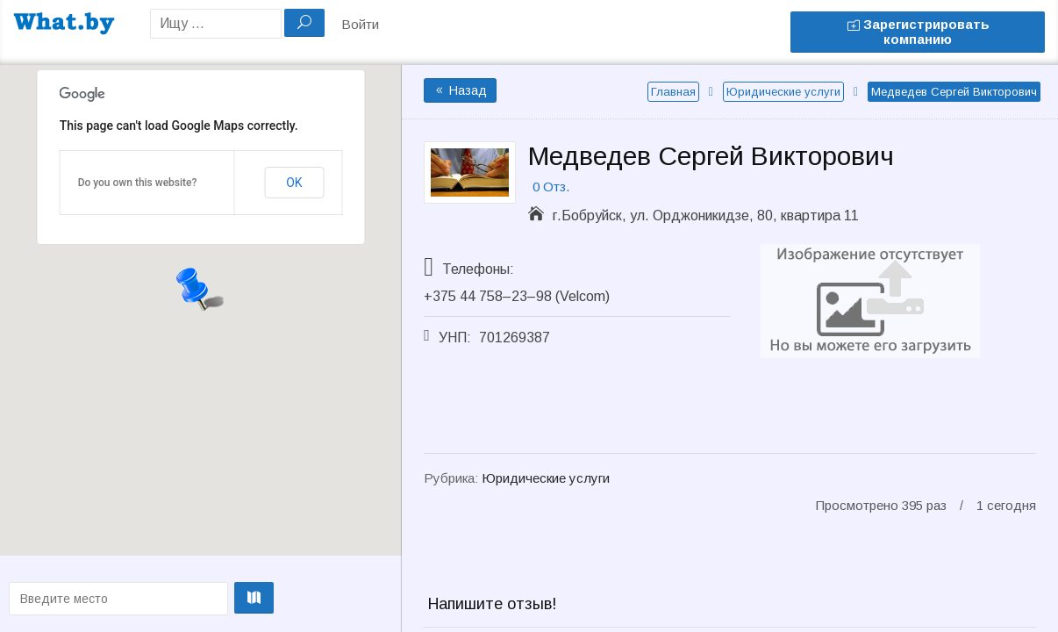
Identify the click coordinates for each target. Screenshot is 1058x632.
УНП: (455, 337)
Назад (460, 90)
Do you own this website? (137, 182)
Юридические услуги (783, 91)
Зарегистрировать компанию (918, 32)
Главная (673, 91)
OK (294, 183)
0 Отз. (551, 186)
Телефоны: (478, 269)
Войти (360, 24)
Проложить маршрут (197, 598)
